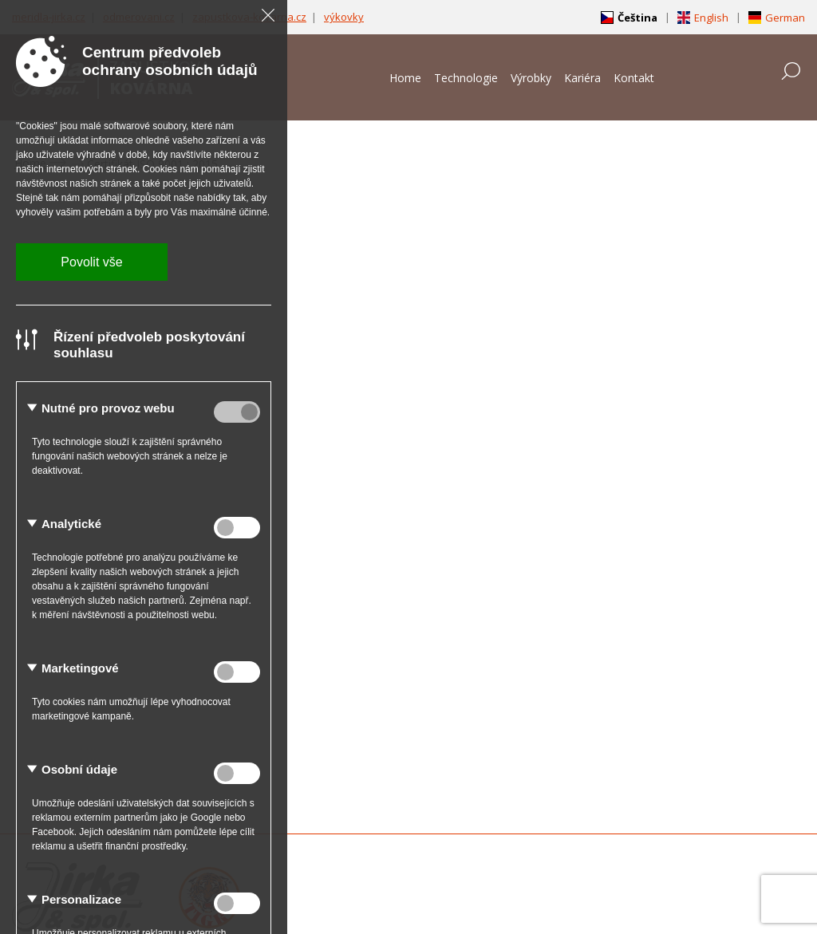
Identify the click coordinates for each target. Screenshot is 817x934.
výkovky (344, 17)
